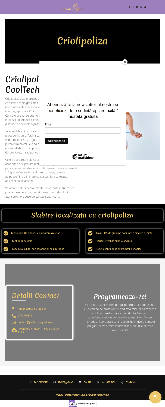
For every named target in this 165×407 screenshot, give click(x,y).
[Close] (124, 62)
